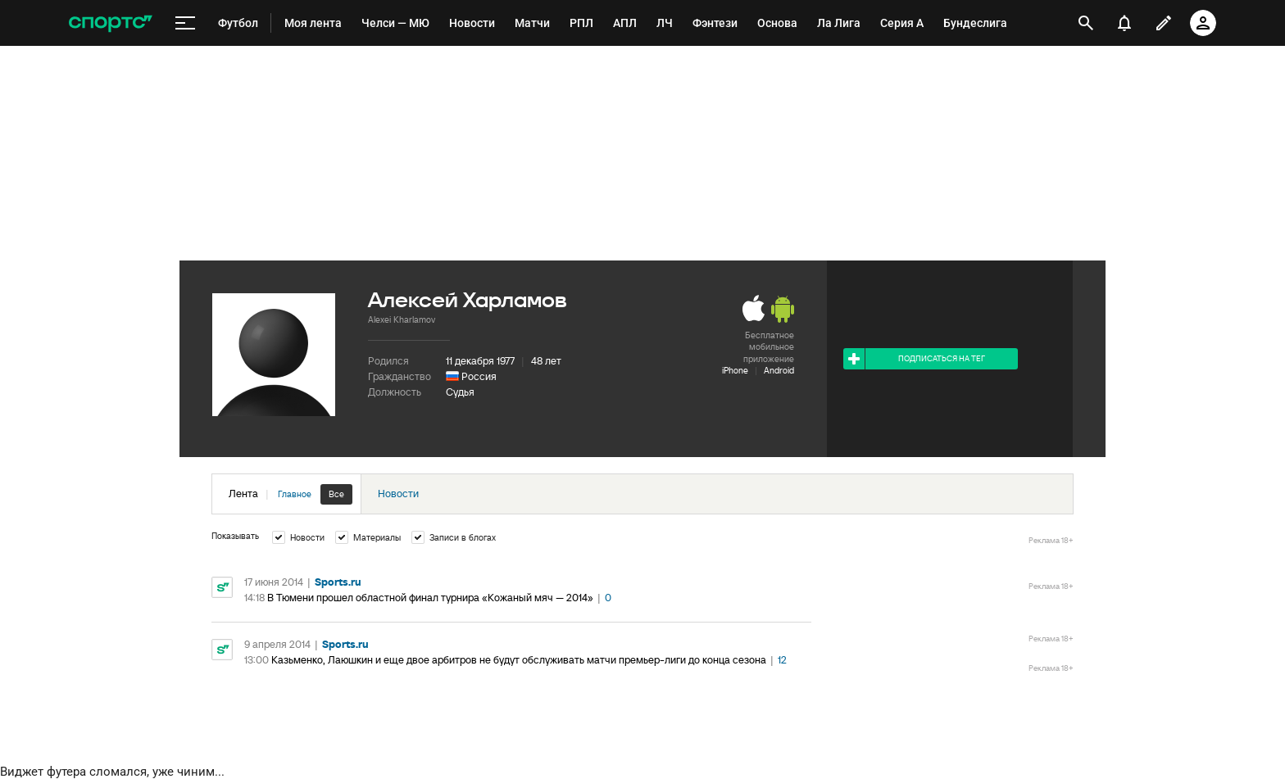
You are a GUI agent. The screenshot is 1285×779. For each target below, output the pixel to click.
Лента (290, 494)
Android (779, 370)
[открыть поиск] (1086, 23)
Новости (398, 493)
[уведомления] (1124, 23)
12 (782, 660)
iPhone (735, 370)
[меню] (185, 23)
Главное (294, 494)
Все (336, 494)
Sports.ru (338, 582)
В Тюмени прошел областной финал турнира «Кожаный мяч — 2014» (430, 598)
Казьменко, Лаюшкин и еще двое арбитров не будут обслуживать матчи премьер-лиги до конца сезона (518, 660)
